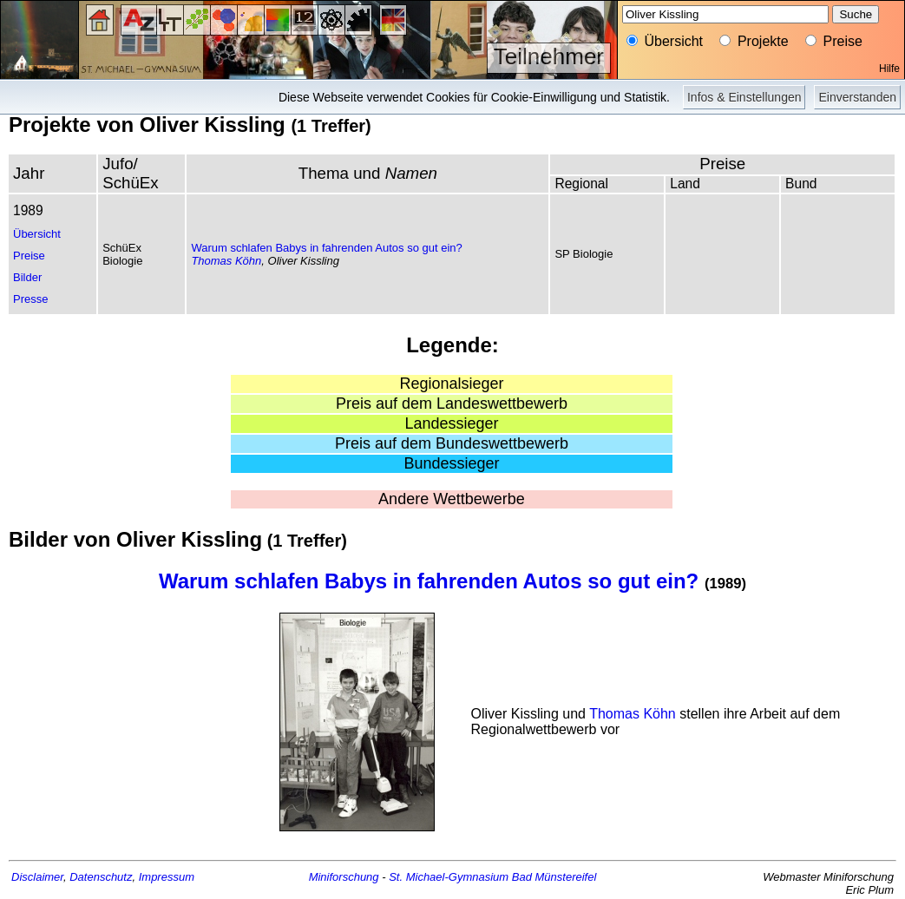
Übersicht (37, 233)
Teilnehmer (549, 56)
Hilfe (889, 68)
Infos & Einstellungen (744, 97)
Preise (29, 255)
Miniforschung (344, 876)
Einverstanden (857, 97)
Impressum (166, 876)
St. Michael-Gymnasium (448, 876)
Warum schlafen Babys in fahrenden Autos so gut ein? (326, 247)
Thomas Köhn (226, 260)
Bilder (27, 277)
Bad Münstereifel (554, 876)
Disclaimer (37, 876)
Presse (30, 298)
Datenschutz (100, 876)
